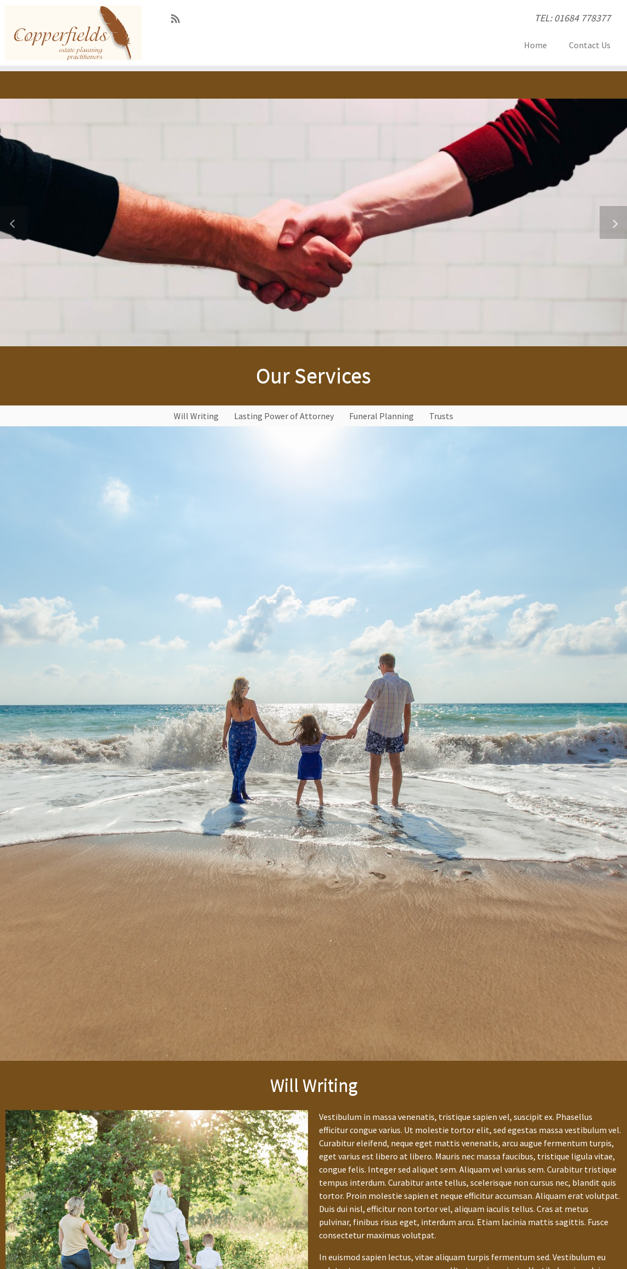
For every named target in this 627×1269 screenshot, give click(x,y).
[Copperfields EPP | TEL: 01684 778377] (73, 32)
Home (535, 44)
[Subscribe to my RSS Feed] (179, 19)
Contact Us (590, 44)
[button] (13, 222)
